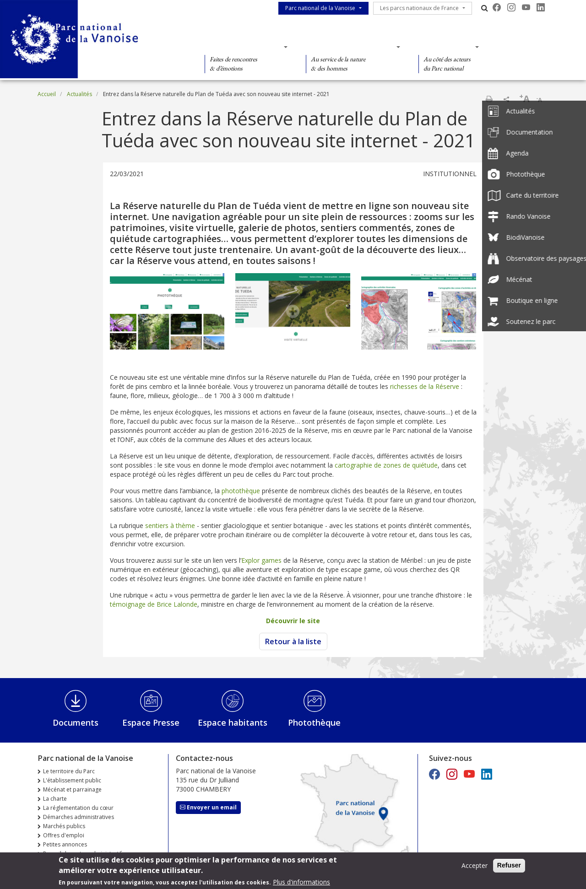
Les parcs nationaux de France (419, 8)
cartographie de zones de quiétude (386, 465)
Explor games (261, 560)
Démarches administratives (78, 817)
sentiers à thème (170, 525)
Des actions (445, 46)
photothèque (242, 490)
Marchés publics (64, 826)
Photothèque (314, 722)
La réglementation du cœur (78, 808)
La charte (55, 799)
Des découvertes (243, 46)
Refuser (509, 868)
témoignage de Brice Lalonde (153, 604)
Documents (75, 722)
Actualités (79, 94)
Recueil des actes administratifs (84, 853)
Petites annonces (65, 844)
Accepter (474, 868)
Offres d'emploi (63, 835)
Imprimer (489, 98)
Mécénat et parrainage (72, 789)
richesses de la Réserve (424, 386)
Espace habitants (232, 722)
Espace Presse (150, 722)
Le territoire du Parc (69, 771)
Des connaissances (350, 46)
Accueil (47, 94)
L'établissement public (72, 780)
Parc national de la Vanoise (320, 8)
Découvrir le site (293, 620)
